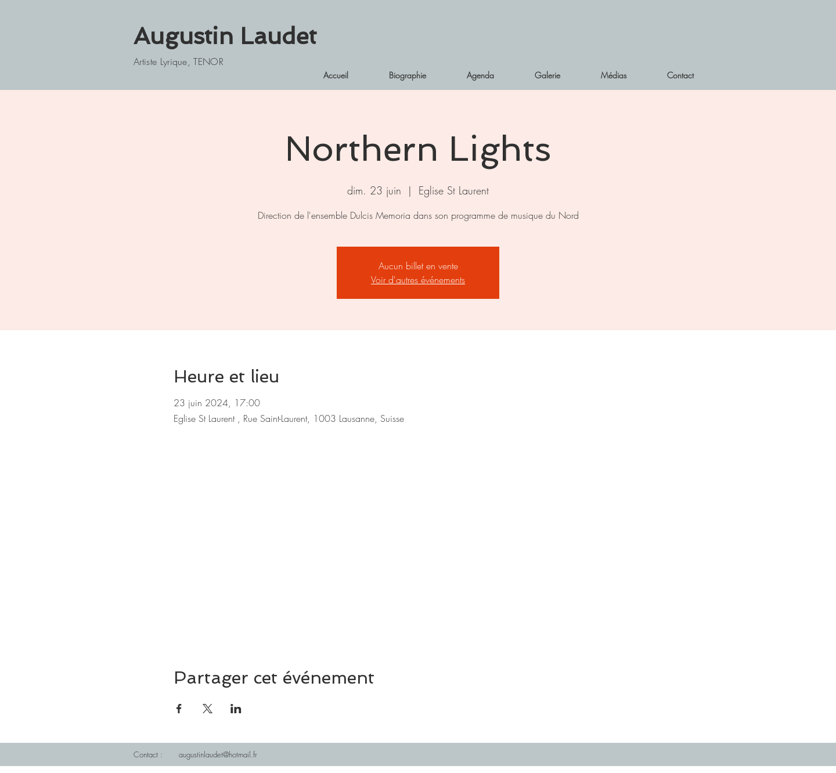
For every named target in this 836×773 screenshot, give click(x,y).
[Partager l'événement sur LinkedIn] (236, 708)
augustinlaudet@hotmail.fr (218, 754)
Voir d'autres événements (418, 279)
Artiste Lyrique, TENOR (179, 61)
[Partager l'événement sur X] (207, 708)
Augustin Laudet (225, 36)
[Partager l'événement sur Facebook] (179, 708)
